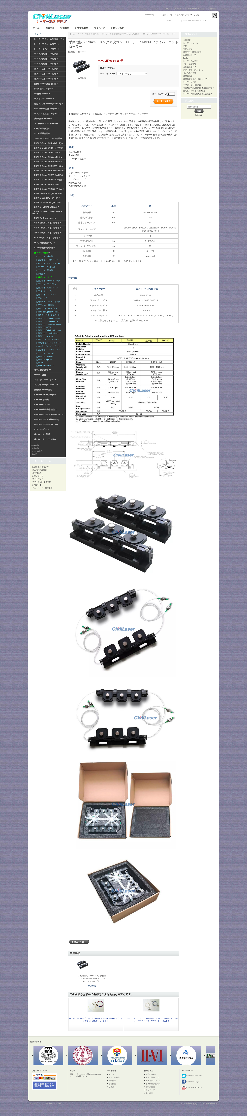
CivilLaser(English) (191, 8)
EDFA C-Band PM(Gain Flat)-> (48, 162)
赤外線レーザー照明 (43, 390)
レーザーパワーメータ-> (45, 394)
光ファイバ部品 (84, 34)
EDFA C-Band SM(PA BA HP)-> (48, 143)
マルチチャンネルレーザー (46, 123)
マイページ (99, 28)
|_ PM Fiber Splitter (43, 360)
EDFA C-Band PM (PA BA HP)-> (48, 175)
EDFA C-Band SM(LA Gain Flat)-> (49, 170)
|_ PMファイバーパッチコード (48, 343)
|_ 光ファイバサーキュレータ (47, 281)
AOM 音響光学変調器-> (44, 248)
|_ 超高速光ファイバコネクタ (47, 302)
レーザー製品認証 (190, 61)
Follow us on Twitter (192, 1076)
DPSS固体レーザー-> (43, 89)
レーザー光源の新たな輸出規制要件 (198, 94)
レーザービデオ (189, 82)
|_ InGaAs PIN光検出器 (45, 267)
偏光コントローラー (101, 34)
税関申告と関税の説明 (192, 52)
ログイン (176, 21)
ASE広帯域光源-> (42, 128)
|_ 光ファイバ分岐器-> (44, 305)
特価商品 (64, 28)
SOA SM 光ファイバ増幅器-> (47, 238)
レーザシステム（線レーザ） (47, 419)
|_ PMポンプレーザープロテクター (50, 346)
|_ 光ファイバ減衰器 (44, 270)
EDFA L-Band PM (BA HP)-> (47, 198)
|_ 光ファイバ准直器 (44, 256)
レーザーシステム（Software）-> (49, 414)
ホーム (36, 28)
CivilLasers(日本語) (173, 9)
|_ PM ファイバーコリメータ (47, 315)
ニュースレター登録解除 (42, 488)
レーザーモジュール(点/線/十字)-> (49, 39)
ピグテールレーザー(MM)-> (46, 69)
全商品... (34, 454)
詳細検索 (199, 115)
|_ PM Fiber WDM (43, 327)
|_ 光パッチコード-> (44, 291)
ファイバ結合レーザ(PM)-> (46, 64)
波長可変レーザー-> (43, 118)
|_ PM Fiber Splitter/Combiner (47, 312)
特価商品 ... (36, 445)
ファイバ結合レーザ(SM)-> (46, 59)
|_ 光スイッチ (41, 298)
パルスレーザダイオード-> (46, 385)
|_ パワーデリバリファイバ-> (47, 263)
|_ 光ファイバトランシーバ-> (47, 350)
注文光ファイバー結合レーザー (196, 79)
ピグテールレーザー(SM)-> (46, 74)
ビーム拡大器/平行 (42, 370)
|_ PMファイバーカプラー (46, 308)
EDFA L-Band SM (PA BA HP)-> (48, 193)
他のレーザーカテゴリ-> (45, 439)
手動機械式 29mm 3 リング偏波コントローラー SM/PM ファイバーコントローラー (92, 978)
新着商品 (50, 28)
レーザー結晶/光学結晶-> (45, 409)
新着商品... (35, 448)
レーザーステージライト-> (46, 424)
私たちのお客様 (189, 73)
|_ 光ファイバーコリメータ (46, 260)
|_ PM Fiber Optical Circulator (47, 318)
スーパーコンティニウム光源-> (48, 138)
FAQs (185, 58)
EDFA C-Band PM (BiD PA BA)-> (49, 189)
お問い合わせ (117, 28)
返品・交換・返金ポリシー (194, 70)
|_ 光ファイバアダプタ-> (45, 284)
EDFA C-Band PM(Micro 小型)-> (48, 180)
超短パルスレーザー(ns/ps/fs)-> (48, 104)
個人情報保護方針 (39, 470)
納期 (185, 46)
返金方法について (153, 1081)
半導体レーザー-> (42, 94)
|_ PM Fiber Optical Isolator (46, 321)
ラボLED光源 (40, 375)
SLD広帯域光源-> (42, 133)
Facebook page (190, 1082)
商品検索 (189, 100)
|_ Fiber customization (44, 365)
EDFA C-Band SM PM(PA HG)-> (48, 166)
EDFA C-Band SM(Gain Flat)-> (48, 157)
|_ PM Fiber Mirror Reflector (47, 333)
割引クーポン (37, 485)
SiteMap (57, 1104)
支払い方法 (187, 49)
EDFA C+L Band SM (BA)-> (46, 207)
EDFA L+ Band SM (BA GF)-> (47, 202)
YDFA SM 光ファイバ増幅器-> (47, 223)
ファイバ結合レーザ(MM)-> (46, 54)
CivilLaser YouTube (192, 1088)
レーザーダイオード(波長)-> (46, 49)
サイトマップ (37, 479)
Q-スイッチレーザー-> (44, 99)
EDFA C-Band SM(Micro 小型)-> (48, 148)
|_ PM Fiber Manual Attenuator (48, 324)
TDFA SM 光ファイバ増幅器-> (47, 233)
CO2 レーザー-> (41, 429)
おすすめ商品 (81, 28)
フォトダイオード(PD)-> (45, 380)
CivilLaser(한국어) (208, 9)
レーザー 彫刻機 (41, 399)
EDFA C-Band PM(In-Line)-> (47, 184)
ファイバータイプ (107, 74)
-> (42, 252)
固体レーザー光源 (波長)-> (46, 84)
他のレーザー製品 (42, 434)
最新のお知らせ (189, 67)
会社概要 (187, 40)
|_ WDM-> (39, 362)
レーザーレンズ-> (42, 404)
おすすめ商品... (37, 451)
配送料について (189, 55)
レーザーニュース (190, 43)
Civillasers (49, 1104)
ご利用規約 (36, 473)
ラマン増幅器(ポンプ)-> (44, 243)
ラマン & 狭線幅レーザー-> (46, 113)
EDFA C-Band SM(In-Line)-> (47, 153)
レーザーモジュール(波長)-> (46, 44)
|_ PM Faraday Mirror (44, 336)
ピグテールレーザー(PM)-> (46, 79)
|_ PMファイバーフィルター (47, 339)
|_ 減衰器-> (40, 274)
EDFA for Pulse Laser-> (45, 218)
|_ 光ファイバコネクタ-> (45, 295)
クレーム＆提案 (189, 64)
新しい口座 (211, 21)
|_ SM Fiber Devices (44, 357)
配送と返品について (40, 467)
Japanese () (149, 15)
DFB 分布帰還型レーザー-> (46, 109)
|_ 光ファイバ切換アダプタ (46, 288)
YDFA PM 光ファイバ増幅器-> (47, 228)
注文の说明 (187, 76)
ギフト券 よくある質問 (41, 482)
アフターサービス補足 (192, 85)
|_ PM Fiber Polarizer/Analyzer (48, 330)
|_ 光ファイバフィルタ (45, 353)
